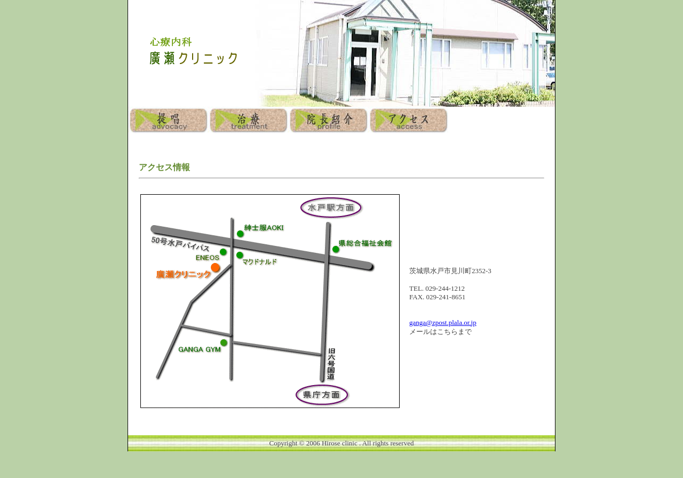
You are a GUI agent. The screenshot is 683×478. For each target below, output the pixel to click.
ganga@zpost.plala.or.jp (442, 322)
